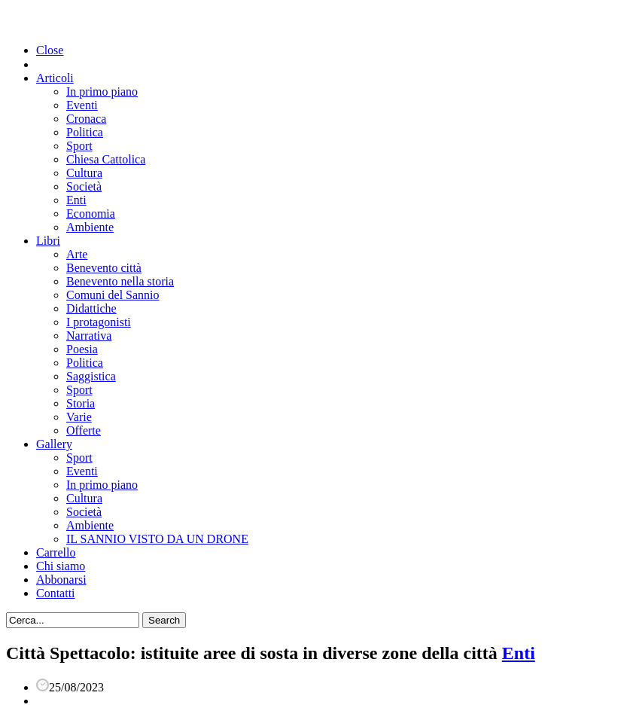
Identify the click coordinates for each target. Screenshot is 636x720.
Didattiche (91, 308)
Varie (79, 416)
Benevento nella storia (120, 281)
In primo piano (102, 91)
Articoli (55, 78)
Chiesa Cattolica (105, 159)
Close (49, 50)
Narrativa (88, 335)
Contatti (55, 593)
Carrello (55, 552)
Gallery (54, 444)
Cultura (84, 172)
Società (84, 186)
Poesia (82, 349)
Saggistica (91, 376)
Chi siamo (60, 566)
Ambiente (90, 227)
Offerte (83, 430)
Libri (48, 240)
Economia (90, 213)
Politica (84, 132)
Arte (76, 254)
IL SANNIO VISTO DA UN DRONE (157, 538)
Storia (80, 403)
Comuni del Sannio (113, 294)
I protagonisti (98, 322)
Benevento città (104, 267)
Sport (79, 145)
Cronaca (86, 118)
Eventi (82, 105)
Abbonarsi (61, 579)
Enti (76, 200)
